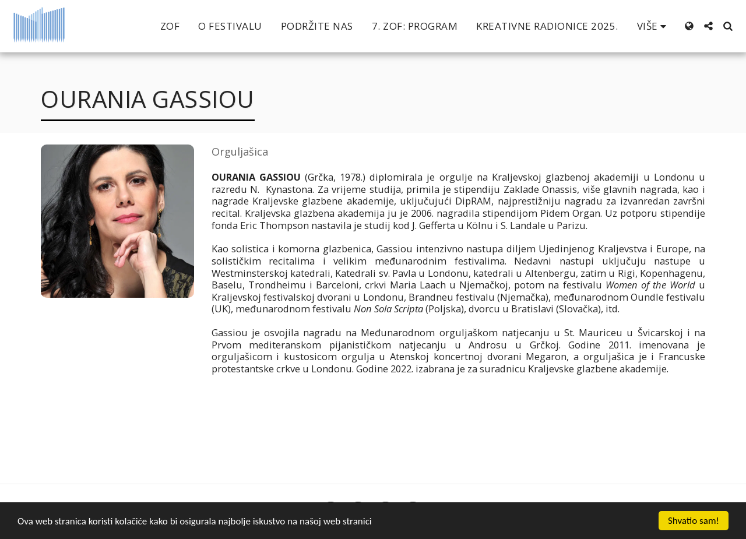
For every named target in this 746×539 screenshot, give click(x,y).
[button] (708, 26)
